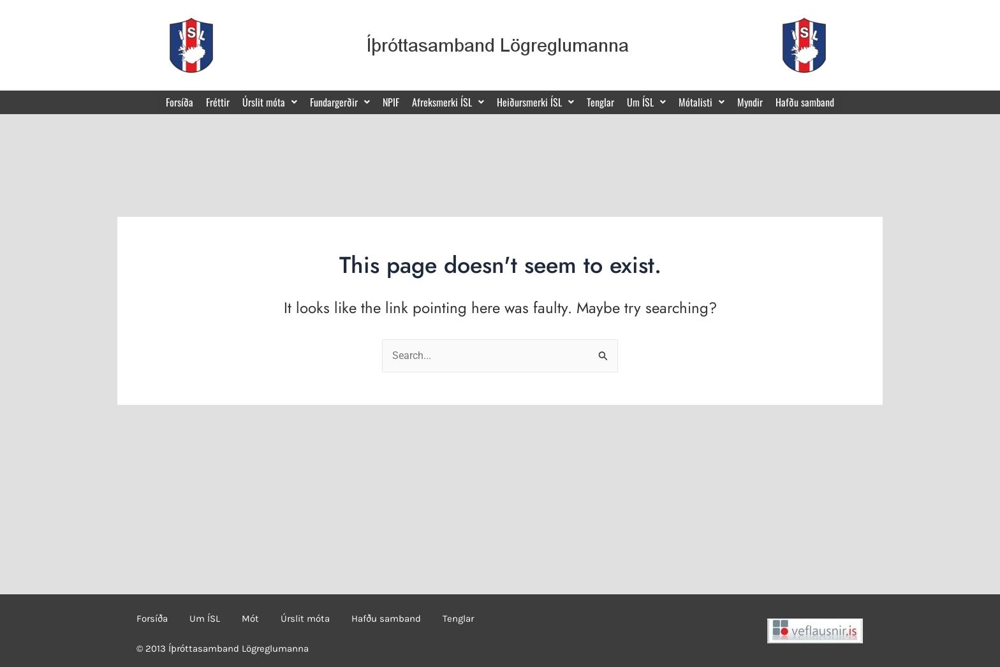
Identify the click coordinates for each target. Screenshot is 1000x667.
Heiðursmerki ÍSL (535, 102)
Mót (250, 618)
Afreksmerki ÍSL (448, 102)
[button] (270, 103)
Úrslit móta (269, 102)
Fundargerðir (340, 102)
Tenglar (600, 102)
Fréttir (218, 102)
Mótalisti (701, 102)
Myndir (750, 102)
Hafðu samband (805, 102)
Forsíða (179, 102)
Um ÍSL (646, 102)
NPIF (391, 102)
